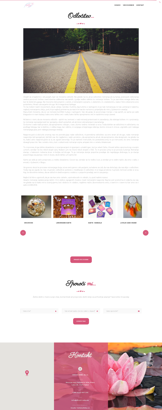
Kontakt (140, 6)
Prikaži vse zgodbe (81, 259)
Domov (117, 6)
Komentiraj (81, 321)
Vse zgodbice (128, 6)
